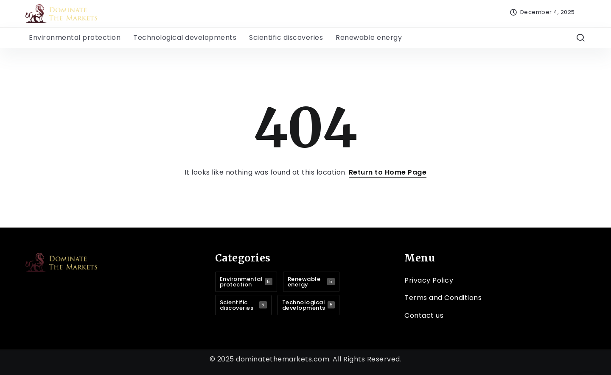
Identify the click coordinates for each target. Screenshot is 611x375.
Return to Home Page (388, 172)
